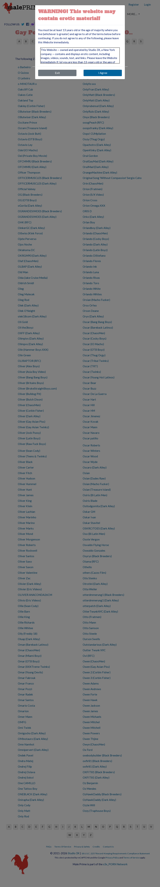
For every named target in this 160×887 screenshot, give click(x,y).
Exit (57, 72)
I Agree (102, 72)
